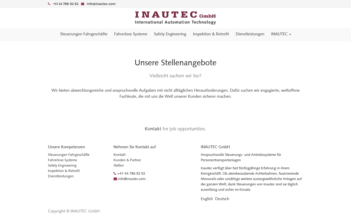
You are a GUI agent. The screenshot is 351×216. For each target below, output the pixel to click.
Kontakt (153, 128)
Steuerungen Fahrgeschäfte (69, 154)
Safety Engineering (62, 165)
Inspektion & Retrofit (64, 171)
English (207, 198)
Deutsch (222, 198)
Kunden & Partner (127, 160)
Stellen (118, 165)
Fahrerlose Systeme (62, 160)
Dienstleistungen (61, 176)
